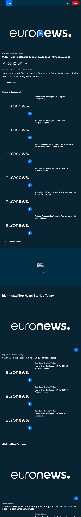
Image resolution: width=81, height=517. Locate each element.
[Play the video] (40, 33)
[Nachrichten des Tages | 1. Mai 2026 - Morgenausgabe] (57, 130)
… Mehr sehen (11, 83)
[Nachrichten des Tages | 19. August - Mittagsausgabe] (57, 106)
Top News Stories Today (12, 355)
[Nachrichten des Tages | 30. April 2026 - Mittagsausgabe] (40, 358)
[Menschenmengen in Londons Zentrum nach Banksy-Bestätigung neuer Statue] (57, 153)
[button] (14, 241)
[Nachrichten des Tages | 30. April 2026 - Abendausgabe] (57, 177)
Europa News (40, 514)
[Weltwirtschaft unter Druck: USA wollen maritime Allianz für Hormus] (57, 201)
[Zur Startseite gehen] (9, 3)
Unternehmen (8, 503)
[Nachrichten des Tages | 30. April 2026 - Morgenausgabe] (57, 374)
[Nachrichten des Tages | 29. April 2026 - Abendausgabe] (57, 398)
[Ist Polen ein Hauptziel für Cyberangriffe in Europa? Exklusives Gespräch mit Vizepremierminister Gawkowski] (40, 507)
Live (75, 3)
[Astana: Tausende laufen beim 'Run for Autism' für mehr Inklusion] (57, 225)
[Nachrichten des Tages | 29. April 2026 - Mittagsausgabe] (57, 422)
